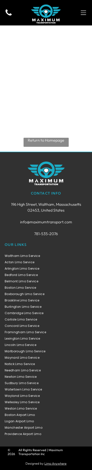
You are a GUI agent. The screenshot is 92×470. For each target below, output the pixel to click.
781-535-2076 (46, 233)
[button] (83, 12)
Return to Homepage (46, 140)
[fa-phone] (9, 15)
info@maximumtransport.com (46, 221)
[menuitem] (46, 256)
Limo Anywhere (55, 463)
